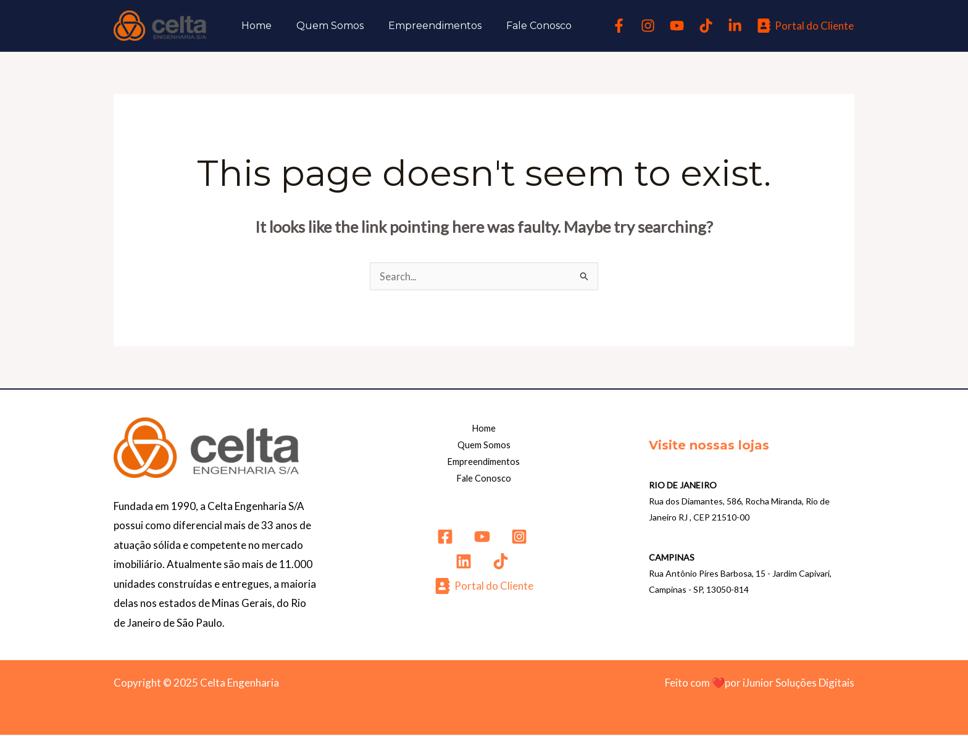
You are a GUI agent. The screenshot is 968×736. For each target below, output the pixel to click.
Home (254, 25)
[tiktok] (707, 25)
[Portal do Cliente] (805, 25)
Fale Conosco (521, 25)
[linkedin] (465, 563)
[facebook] (620, 25)
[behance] (736, 25)
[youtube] (678, 25)
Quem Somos (322, 25)
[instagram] (649, 25)
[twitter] (484, 539)
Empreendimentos (422, 25)
